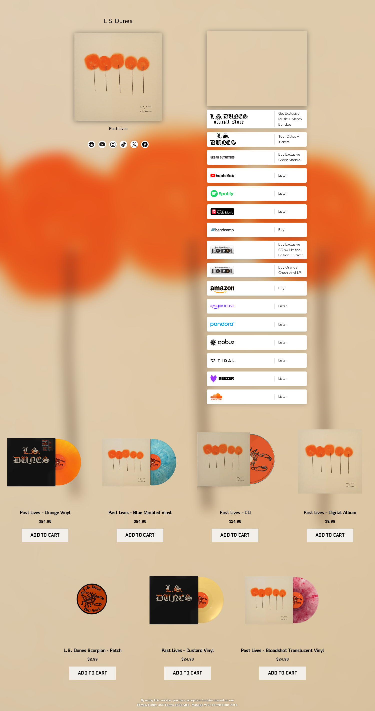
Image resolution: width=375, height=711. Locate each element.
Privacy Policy (147, 705)
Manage (197, 705)
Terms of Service (176, 705)
